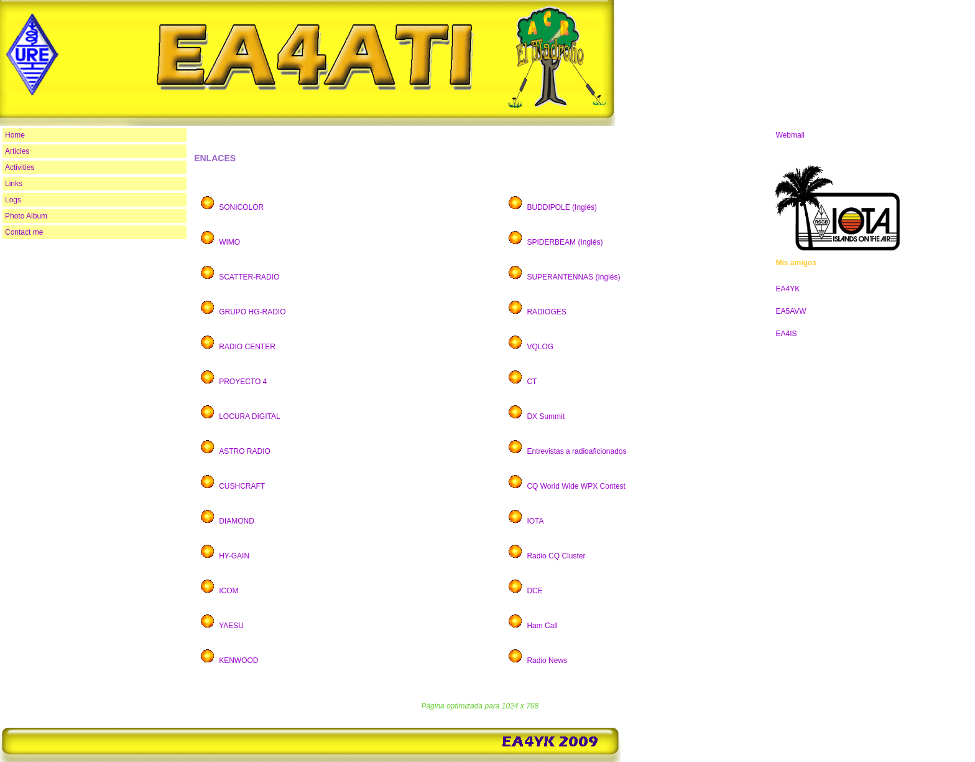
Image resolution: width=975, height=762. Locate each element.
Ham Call (542, 625)
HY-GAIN (234, 556)
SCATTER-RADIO (249, 277)
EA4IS (786, 333)
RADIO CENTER (247, 346)
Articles (17, 151)
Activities (19, 167)
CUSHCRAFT (242, 486)
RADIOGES (546, 312)
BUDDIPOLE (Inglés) (562, 207)
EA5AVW (790, 311)
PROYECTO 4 (243, 381)
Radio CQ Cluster (556, 556)
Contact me (24, 232)
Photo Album (26, 216)
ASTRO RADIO (244, 451)
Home (15, 135)
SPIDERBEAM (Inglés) (565, 242)
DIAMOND (236, 521)
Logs (13, 199)
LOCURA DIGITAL (249, 416)
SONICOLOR (241, 207)
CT (532, 381)
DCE (534, 590)
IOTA (535, 521)
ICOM (228, 590)
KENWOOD (238, 660)
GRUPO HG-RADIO (252, 312)
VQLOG (540, 346)
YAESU (231, 625)
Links (13, 183)
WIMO (229, 242)
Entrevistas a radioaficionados (576, 451)
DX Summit (546, 416)
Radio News (548, 660)
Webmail (789, 135)
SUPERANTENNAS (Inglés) (573, 277)
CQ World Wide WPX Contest (576, 486)
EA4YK (787, 289)
